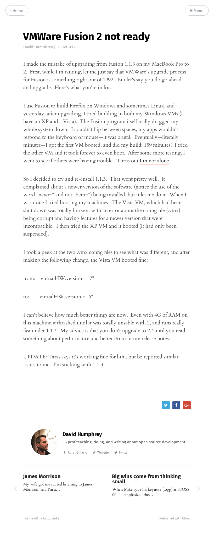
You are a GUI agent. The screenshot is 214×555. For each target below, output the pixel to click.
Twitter (124, 452)
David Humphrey (38, 47)
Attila (38, 518)
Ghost (186, 518)
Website (103, 452)
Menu (197, 11)
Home (16, 11)
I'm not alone (154, 160)
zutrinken (54, 518)
